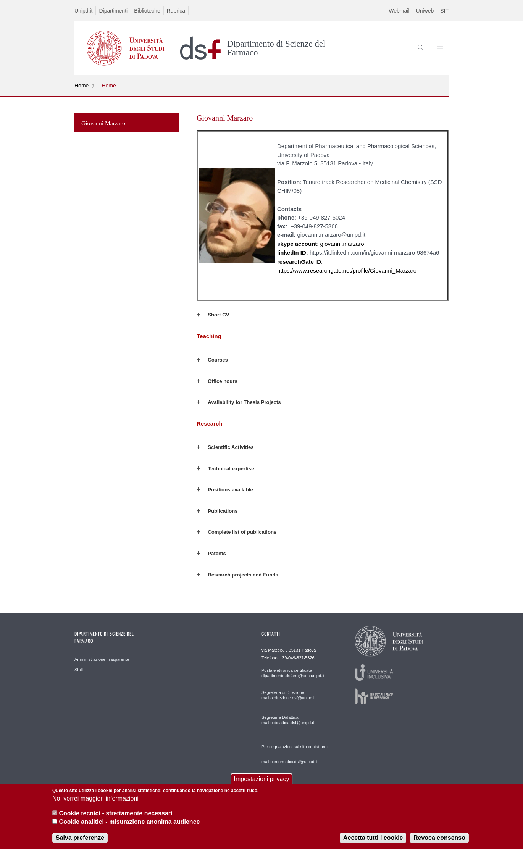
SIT (444, 11)
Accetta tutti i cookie (373, 842)
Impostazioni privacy (261, 784)
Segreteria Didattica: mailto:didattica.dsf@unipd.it (288, 720)
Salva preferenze (80, 842)
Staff (78, 669)
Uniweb (425, 11)
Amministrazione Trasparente (101, 659)
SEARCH (435, 57)
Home (81, 85)
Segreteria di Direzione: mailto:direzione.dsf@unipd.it (288, 695)
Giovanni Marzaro (103, 123)
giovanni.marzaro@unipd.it (331, 234)
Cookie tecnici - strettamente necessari (115, 818)
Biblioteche (147, 11)
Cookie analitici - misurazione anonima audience (129, 826)
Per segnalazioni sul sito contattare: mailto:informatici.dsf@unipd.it (295, 754)
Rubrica (176, 11)
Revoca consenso (439, 842)
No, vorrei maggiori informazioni (95, 803)
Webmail (399, 11)
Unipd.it (83, 11)
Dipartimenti (113, 11)
